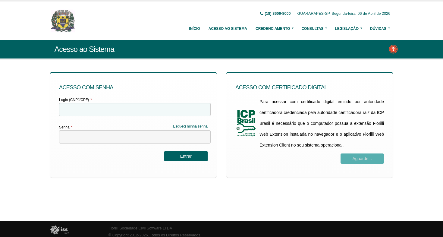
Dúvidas (378, 29)
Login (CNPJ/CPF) (75, 100)
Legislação (347, 29)
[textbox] (135, 109)
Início (194, 29)
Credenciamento (273, 29)
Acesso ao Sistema (228, 29)
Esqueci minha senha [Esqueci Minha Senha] (190, 126)
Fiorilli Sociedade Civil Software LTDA (140, 228)
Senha (65, 127)
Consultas (312, 29)
